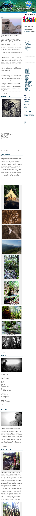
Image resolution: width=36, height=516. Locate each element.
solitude (7, 352)
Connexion (25, 122)
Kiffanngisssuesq (27, 78)
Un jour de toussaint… (6, 154)
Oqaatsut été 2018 (26, 77)
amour (27, 110)
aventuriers (33, 110)
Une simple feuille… (5, 409)
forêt (24, 114)
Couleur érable (26, 46)
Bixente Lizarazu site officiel (26, 101)
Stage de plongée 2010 (27, 68)
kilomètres (29, 115)
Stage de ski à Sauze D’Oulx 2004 (28, 73)
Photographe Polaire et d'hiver (27, 106)
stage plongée (7, 93)
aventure (30, 110)
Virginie (25, 29)
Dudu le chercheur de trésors (26, 102)
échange (28, 119)
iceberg (33, 114)
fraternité (3, 93)
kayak (27, 115)
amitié (25, 110)
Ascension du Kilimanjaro (28, 90)
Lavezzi (31, 115)
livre (33, 115)
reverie (6, 352)
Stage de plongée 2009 (27, 69)
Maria (24, 28)
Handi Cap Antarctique (27, 86)
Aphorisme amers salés (6, 96)
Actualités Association (27, 43)
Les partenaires (26, 38)
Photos (25, 40)
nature (28, 116)
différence (29, 112)
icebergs (25, 115)
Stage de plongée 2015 (4, 92)
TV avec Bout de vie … (27, 41)
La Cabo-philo (26, 49)
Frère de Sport (26, 80)
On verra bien (4, 355)
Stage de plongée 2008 (27, 70)
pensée (5, 446)
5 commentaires (19, 150)
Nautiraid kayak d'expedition (26, 105)
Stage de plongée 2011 (27, 67)
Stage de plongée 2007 (27, 71)
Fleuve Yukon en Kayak (27, 83)
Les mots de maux (9, 150)
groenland (29, 114)
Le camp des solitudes (6, 449)
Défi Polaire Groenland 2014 (28, 82)
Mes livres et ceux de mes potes (28, 47)
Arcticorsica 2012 (27, 84)
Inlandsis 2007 (26, 87)
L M (24, 27)
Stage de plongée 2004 (27, 72)
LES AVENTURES (27, 75)
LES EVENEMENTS (27, 91)
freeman (26, 114)
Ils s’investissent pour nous (27, 39)
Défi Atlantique (26, 89)
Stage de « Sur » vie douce (27, 51)
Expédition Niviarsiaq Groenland (28, 81)
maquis (3, 352)
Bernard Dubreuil (25, 26)
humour (32, 114)
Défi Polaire (26, 88)
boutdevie (32, 111)
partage (3, 446)
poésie (5, 93)
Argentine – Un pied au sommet (28, 85)
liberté (32, 115)
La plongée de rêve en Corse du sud (27, 104)
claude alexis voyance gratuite (27, 31)
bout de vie (28, 111)
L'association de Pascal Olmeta (27, 97)
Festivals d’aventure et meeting (28, 92)
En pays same (26, 50)
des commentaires (26, 123)
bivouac (25, 111)
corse (27, 112)
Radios (25, 42)
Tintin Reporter (25, 107)
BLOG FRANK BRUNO (6, 150)
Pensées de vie (13, 150)
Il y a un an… (4, 16)
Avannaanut (26, 79)
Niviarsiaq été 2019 (26, 76)
